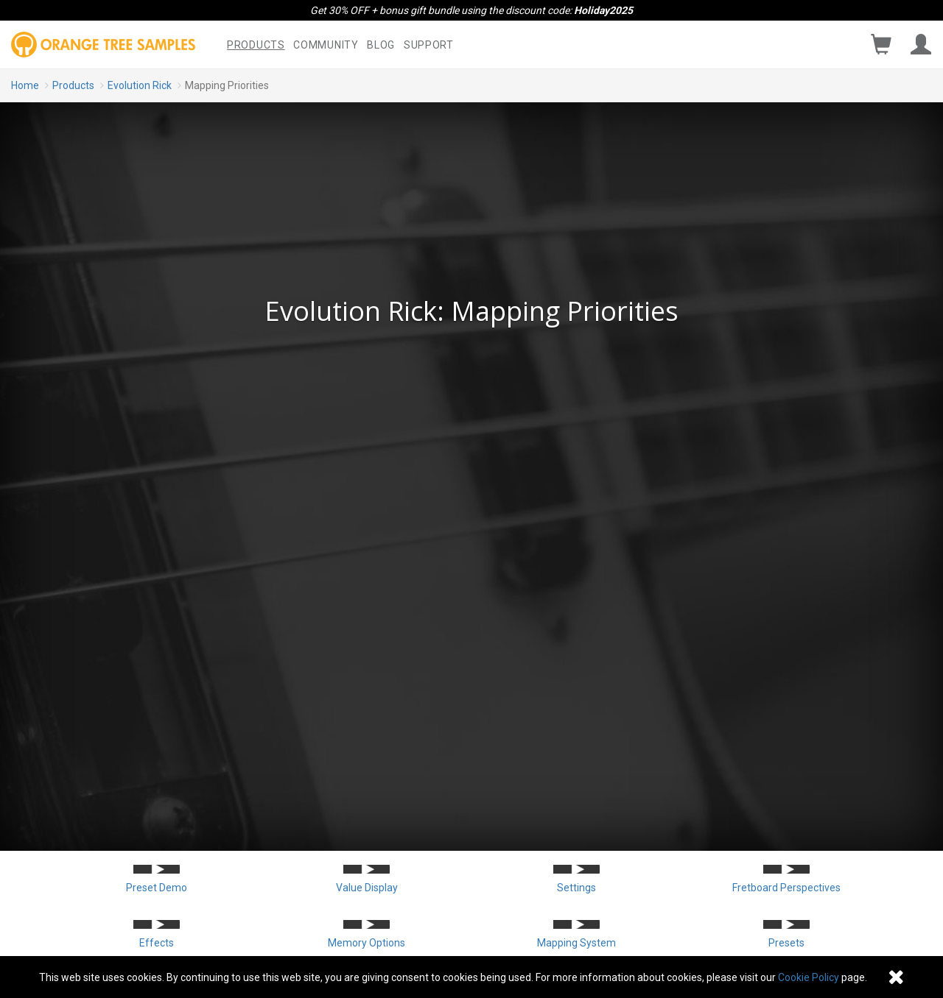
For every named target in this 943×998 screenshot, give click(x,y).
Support (429, 45)
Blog (381, 45)
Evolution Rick (140, 85)
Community (325, 45)
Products (256, 45)
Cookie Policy (808, 977)
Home (25, 85)
